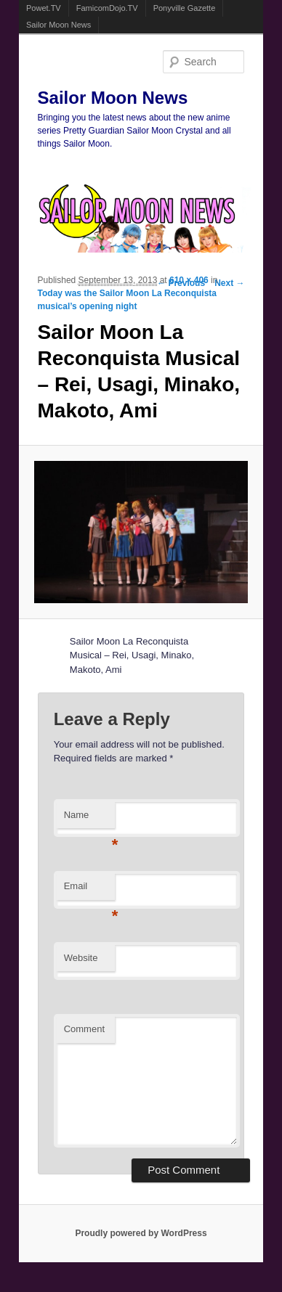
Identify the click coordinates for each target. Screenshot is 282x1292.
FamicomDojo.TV (107, 8)
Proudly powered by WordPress (140, 1233)
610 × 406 (189, 280)
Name (89, 819)
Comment (84, 1028)
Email (89, 890)
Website (81, 957)
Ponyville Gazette (184, 8)
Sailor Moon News (58, 24)
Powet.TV (43, 8)
